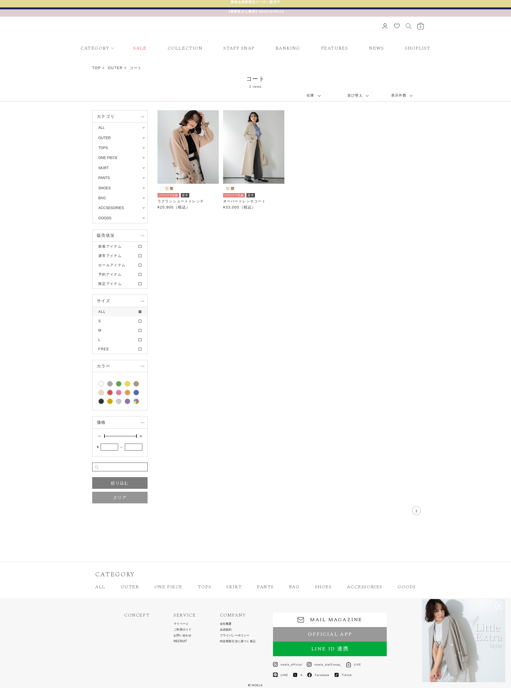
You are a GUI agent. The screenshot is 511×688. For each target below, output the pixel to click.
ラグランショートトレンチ (181, 201)
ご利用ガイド (182, 629)
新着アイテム (110, 246)
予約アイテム (110, 274)
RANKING (288, 48)
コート (136, 68)
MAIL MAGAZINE (330, 620)
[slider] (104, 436)
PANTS (265, 586)
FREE (103, 349)
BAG (294, 586)
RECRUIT (180, 641)
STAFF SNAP (239, 48)
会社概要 (226, 623)
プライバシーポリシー (235, 635)
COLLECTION (185, 48)
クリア (120, 497)
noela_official (287, 664)
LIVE (353, 664)
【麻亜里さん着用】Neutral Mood (255, 11)
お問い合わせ (182, 635)
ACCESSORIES (364, 586)
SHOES (323, 586)
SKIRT (234, 586)
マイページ (181, 623)
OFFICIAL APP (330, 634)
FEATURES (334, 48)
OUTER (115, 68)
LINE (280, 675)
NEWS (376, 48)
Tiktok (343, 675)
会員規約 (226, 629)
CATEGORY (95, 48)
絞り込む (120, 483)
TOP (96, 68)
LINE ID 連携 (330, 649)
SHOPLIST (417, 48)
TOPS (204, 586)
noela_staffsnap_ (324, 664)
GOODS (407, 586)
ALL (101, 128)
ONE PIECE (168, 586)
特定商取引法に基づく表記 (238, 641)
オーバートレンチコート (244, 201)
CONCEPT (137, 615)
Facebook (318, 675)
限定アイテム (110, 284)
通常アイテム (110, 256)
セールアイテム (111, 265)
